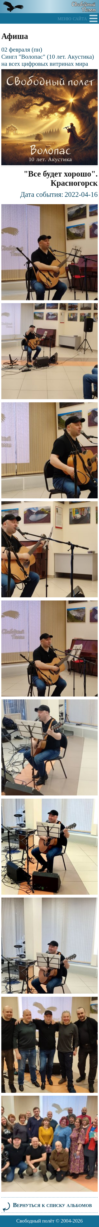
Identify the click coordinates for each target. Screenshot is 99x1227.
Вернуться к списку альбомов (46, 1204)
